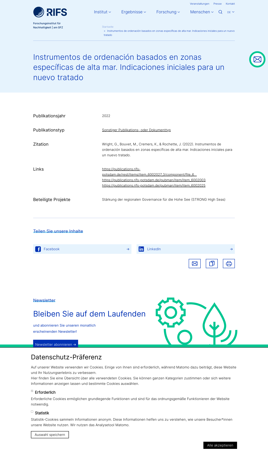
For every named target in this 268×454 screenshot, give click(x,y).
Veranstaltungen (199, 3)
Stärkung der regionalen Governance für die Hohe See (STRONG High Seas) (163, 199)
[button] (212, 263)
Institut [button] (101, 11)
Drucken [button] (229, 263)
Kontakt (230, 3)
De (229, 12)
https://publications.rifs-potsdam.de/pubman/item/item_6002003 (154, 180)
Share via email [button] (195, 263)
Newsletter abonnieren (53, 344)
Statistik (42, 413)
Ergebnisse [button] (132, 11)
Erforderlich (45, 392)
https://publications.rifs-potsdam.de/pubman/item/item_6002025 (153, 185)
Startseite (107, 26)
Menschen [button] (200, 11)
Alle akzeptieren (220, 445)
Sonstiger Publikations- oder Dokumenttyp (136, 130)
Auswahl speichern (50, 435)
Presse (217, 3)
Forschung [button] (166, 11)
